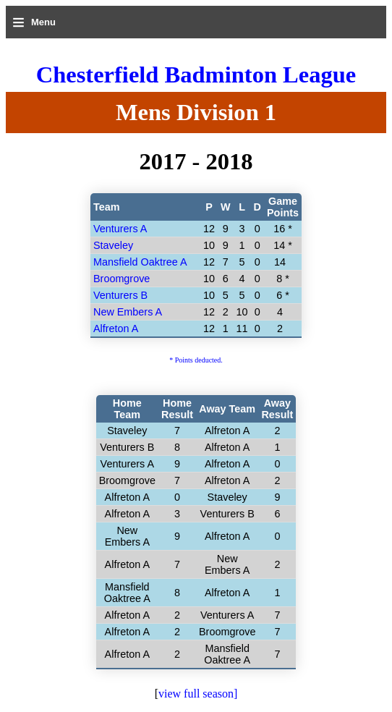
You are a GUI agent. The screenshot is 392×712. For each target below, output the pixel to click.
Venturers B (120, 295)
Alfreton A (115, 328)
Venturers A (120, 228)
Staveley (113, 245)
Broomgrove (121, 278)
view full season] (197, 693)
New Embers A (127, 312)
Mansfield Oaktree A (140, 262)
